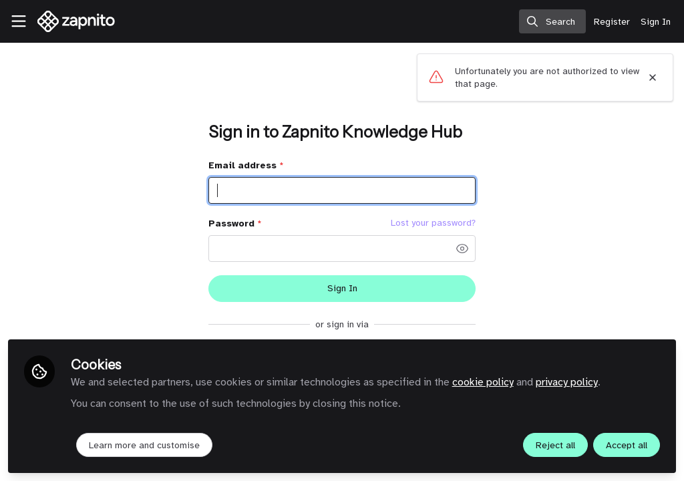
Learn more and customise (144, 445)
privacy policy (567, 382)
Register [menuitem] (612, 21)
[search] (552, 21)
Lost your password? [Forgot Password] (433, 223)
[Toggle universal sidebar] (18, 21)
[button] (462, 248)
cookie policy (483, 382)
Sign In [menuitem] (656, 21)
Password (234, 223)
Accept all (626, 445)
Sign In (342, 288)
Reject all (555, 445)
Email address (245, 165)
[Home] (69, 21)
